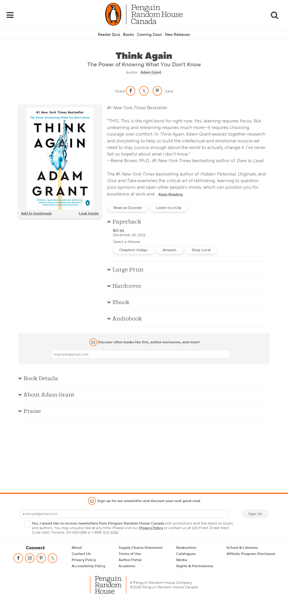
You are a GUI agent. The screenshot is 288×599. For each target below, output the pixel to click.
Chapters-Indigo (133, 246)
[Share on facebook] (130, 86)
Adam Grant (151, 68)
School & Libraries (242, 547)
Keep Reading (171, 190)
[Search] (274, 13)
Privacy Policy (151, 528)
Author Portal (130, 560)
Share (120, 87)
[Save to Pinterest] (157, 86)
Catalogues (186, 554)
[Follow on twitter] (52, 559)
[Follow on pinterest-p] (41, 559)
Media (181, 560)
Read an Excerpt (127, 203)
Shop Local (201, 246)
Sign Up (255, 514)
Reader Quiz (110, 31)
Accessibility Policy (88, 566)
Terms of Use (130, 554)
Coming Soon (149, 31)
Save (169, 87)
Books (129, 31)
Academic (127, 566)
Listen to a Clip (168, 203)
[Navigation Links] (10, 13)
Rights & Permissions (194, 566)
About (77, 547)
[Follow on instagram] (29, 559)
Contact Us (81, 554)
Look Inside (89, 209)
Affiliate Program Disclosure (251, 554)
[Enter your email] (141, 350)
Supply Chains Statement (141, 547)
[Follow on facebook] (18, 559)
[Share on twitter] (144, 86)
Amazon (170, 246)
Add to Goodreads (36, 209)
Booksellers (186, 547)
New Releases (176, 31)
